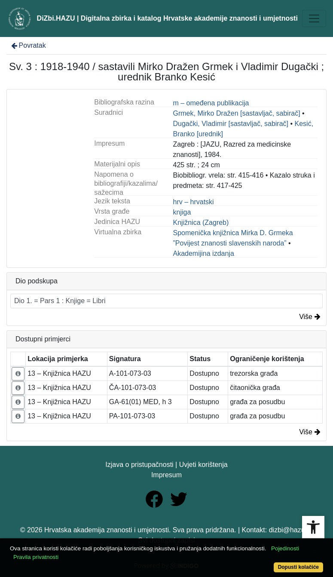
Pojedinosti (285, 548)
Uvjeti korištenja (203, 464)
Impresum (166, 475)
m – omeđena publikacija (211, 103)
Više (310, 316)
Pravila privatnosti (35, 557)
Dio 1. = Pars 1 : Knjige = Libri (60, 300)
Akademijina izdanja (203, 253)
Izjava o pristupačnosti (139, 464)
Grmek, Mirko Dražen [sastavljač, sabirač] (236, 113)
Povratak (28, 45)
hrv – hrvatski (193, 202)
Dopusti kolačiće (298, 567)
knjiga (182, 212)
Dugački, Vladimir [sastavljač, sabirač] (231, 123)
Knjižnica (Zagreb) (201, 222)
